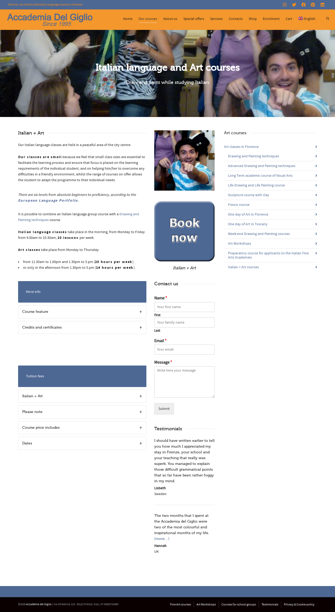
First (157, 315)
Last (157, 331)
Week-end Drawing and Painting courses (259, 234)
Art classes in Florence (241, 146)
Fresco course (238, 204)
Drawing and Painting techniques (253, 156)
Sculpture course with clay (248, 195)
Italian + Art (32, 396)
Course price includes (41, 428)
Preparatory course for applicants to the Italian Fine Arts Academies (268, 255)
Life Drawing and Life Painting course (256, 185)
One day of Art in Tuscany (248, 224)
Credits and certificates (42, 327)
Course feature (35, 312)
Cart (289, 19)
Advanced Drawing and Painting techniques (261, 166)
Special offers (193, 19)
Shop (253, 19)
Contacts (236, 19)
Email (160, 340)
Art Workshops (239, 243)
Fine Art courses (180, 604)
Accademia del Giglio (38, 604)
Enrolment (271, 19)
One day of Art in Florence (248, 214)
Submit (164, 408)
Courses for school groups (238, 604)
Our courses (148, 20)
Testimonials (270, 604)
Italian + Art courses (243, 267)
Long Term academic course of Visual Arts (260, 175)
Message (163, 362)
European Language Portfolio (48, 200)
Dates (27, 443)
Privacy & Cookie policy (299, 604)
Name (160, 298)
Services (216, 19)
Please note (32, 412)
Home (127, 19)
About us (170, 19)
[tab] (82, 311)
